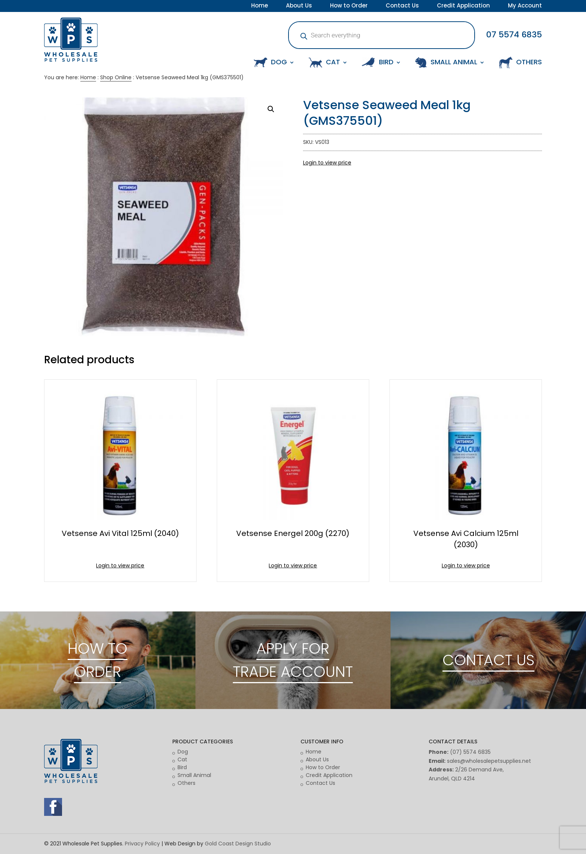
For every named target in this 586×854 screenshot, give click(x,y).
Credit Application (463, 6)
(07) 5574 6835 (470, 752)
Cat (182, 759)
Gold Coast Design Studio (238, 843)
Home (259, 6)
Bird (182, 767)
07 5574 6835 (514, 34)
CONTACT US (488, 660)
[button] (271, 109)
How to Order (349, 6)
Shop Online (116, 77)
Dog (183, 751)
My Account (525, 6)
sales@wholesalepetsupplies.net (489, 761)
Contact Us (402, 6)
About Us (299, 6)
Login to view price (327, 162)
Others (186, 783)
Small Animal (194, 775)
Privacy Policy (142, 843)
